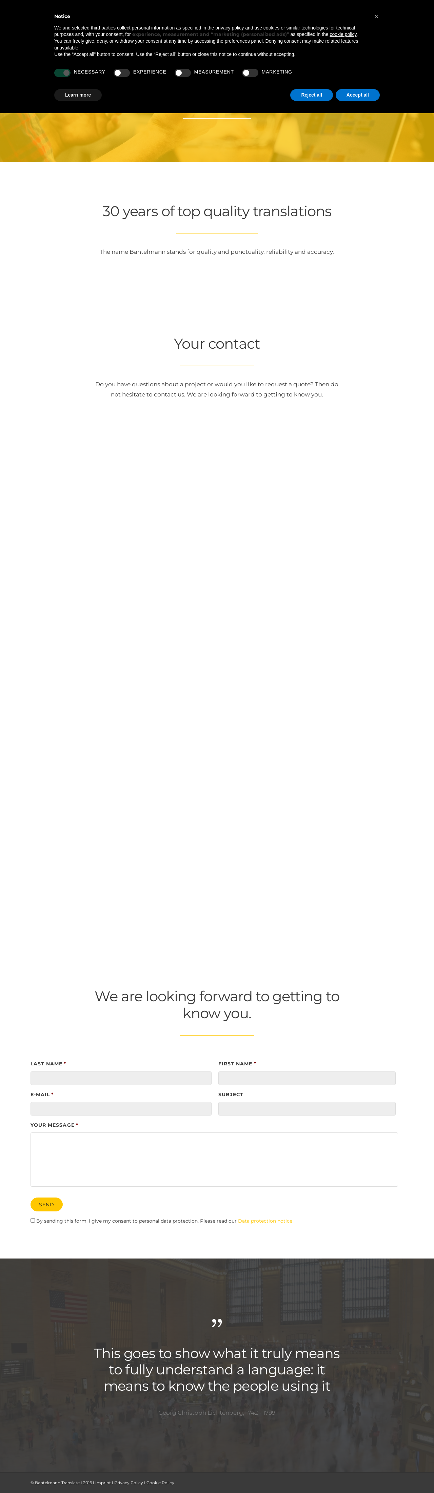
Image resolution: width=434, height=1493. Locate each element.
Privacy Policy (128, 1482)
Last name (48, 1064)
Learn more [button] (78, 95)
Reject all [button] (311, 95)
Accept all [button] (358, 95)
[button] (376, 16)
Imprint (103, 1482)
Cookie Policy (160, 1482)
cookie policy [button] (343, 34)
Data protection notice (265, 1221)
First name (237, 1064)
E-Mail (42, 1094)
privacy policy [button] (229, 27)
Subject (230, 1094)
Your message (54, 1125)
